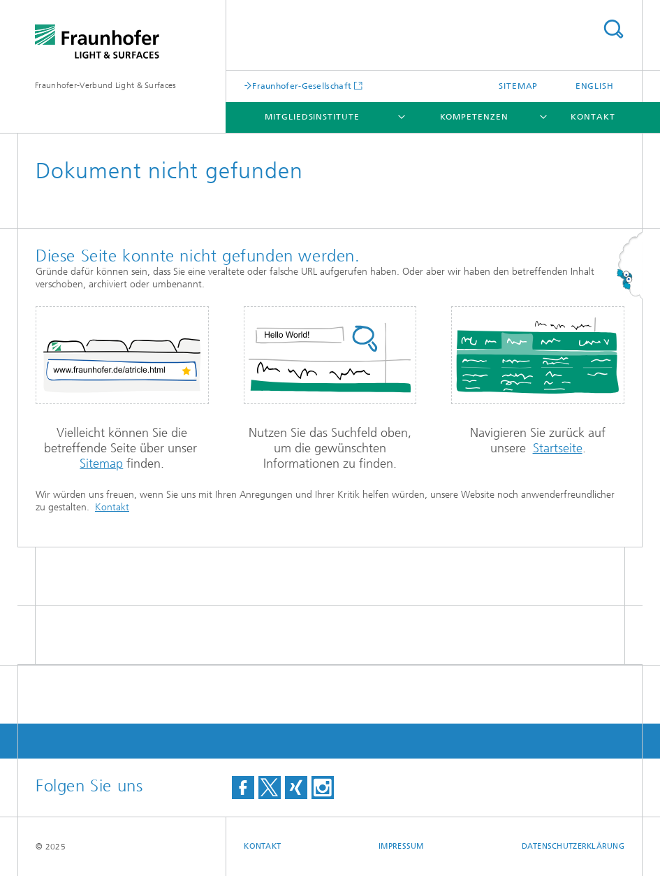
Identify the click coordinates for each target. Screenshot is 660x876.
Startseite (557, 448)
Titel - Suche (613, 29)
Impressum (401, 846)
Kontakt (593, 117)
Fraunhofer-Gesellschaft (301, 85)
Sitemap (518, 86)
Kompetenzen (474, 117)
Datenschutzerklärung (573, 846)
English (594, 86)
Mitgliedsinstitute (312, 117)
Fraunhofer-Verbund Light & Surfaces (106, 85)
